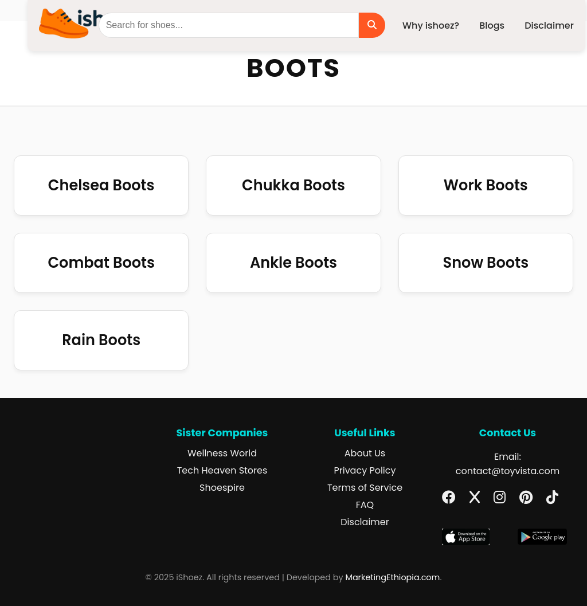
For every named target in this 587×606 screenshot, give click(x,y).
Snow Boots (486, 262)
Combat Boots (101, 262)
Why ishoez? (430, 25)
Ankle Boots (293, 262)
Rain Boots (101, 340)
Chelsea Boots (101, 185)
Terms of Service (364, 487)
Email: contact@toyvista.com (507, 464)
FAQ (365, 504)
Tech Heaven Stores (222, 470)
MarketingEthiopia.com (393, 577)
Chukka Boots (293, 185)
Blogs (491, 25)
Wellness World (222, 453)
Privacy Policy (365, 470)
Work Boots (486, 185)
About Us (365, 453)
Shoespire (222, 487)
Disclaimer (549, 25)
